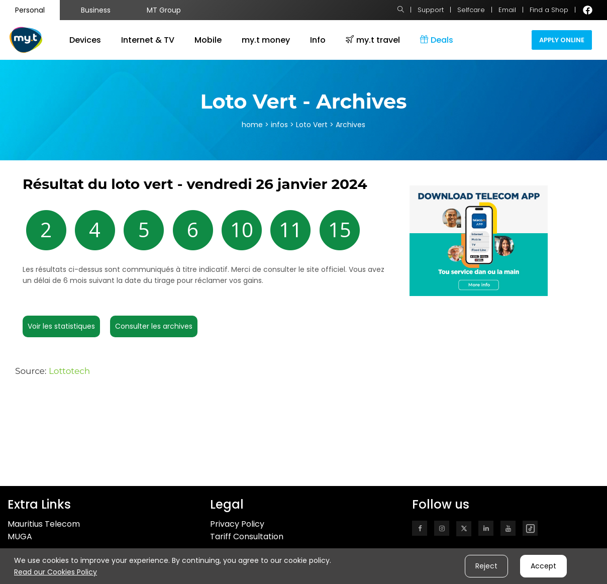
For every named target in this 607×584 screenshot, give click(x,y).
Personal (30, 10)
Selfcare (471, 10)
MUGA (20, 536)
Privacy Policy (237, 524)
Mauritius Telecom (44, 524)
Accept (543, 566)
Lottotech (69, 371)
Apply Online (561, 40)
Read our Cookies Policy (55, 572)
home (252, 125)
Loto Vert (313, 125)
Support (431, 10)
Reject (486, 566)
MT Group (164, 10)
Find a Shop (549, 10)
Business (96, 10)
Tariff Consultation (246, 536)
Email (507, 10)
